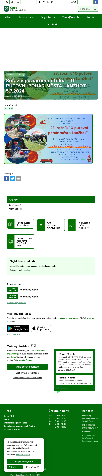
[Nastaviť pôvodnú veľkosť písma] (48, 2)
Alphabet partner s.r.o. (37, 429)
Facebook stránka (90, 402)
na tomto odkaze (23, 454)
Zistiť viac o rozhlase (27, 333)
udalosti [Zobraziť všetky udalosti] (27, 231)
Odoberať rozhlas (27, 327)
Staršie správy (62, 348)
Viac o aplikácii (13, 295)
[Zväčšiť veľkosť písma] (52, 2)
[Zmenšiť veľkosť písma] (44, 2)
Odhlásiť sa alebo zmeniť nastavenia (27, 339)
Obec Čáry (32, 432)
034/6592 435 (88, 396)
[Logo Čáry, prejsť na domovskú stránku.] (15, 9)
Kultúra (8, 69)
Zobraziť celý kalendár (16, 263)
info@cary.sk (87, 399)
